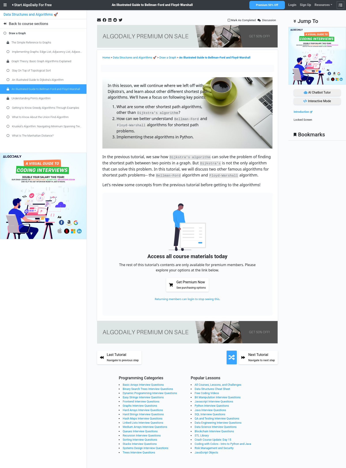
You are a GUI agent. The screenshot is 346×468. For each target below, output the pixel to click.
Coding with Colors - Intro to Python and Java (223, 441)
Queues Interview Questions (140, 428)
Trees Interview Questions (139, 450)
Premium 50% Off (267, 5)
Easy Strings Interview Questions (143, 395)
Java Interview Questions (210, 407)
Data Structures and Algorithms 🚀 (31, 14)
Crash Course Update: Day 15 (213, 437)
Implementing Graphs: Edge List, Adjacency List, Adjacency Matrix (46, 51)
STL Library (202, 433)
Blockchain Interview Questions (214, 428)
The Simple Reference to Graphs (29, 42)
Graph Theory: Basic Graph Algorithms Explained (39, 61)
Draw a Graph (17, 33)
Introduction (301, 111)
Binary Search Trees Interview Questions (148, 386)
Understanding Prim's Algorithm (29, 98)
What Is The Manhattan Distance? (30, 135)
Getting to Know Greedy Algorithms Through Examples (43, 107)
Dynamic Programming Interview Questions (150, 391)
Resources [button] (322, 5)
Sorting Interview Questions (140, 437)
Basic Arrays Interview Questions (143, 382)
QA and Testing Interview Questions (217, 416)
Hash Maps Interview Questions (142, 416)
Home (106, 57)
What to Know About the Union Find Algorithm (38, 117)
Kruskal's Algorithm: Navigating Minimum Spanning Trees (45, 126)
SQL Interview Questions (210, 412)
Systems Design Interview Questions (145, 445)
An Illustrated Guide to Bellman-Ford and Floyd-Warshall (43, 89)
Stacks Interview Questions (140, 441)
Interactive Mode (317, 101)
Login (292, 5)
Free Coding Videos (207, 391)
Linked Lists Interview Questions (143, 420)
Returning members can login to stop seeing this (187, 297)
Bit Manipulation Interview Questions (218, 395)
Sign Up (305, 5)
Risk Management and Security (214, 445)
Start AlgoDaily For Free (32, 5)
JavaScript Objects (206, 450)
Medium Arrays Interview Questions (145, 424)
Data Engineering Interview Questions (218, 420)
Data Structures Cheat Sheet (212, 386)
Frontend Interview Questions (141, 399)
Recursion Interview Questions (142, 433)
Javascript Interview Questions (214, 399)
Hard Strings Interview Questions (143, 412)
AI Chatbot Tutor (317, 92)
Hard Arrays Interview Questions (143, 407)
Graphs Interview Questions (140, 403)
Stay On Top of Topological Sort (29, 70)
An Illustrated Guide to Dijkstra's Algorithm (35, 79)
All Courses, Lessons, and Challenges (218, 382)
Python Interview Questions (212, 403)
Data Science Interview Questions (216, 424)
